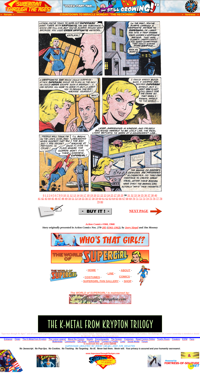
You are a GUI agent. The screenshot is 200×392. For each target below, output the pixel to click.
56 (86, 198)
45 (52, 198)
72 (140, 198)
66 (120, 198)
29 (122, 195)
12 (71, 195)
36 (145, 195)
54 (79, 198)
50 (69, 198)
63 (110, 198)
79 (98, 201)
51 (73, 198)
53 (76, 198)
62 (106, 198)
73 (144, 198)
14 (78, 195)
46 (56, 198)
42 (42, 198)
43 (46, 198)
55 (83, 198)
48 (63, 198)
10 (64, 195)
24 (108, 195)
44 (49, 198)
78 (160, 198)
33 (135, 195)
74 (147, 198)
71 (137, 198)
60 (100, 198)
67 (123, 198)
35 (142, 195)
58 (93, 198)
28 (118, 195)
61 (103, 198)
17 (84, 195)
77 (157, 198)
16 (81, 195)
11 (68, 195)
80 (101, 201)
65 (117, 198)
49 (66, 198)
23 (105, 195)
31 (128, 195)
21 (98, 195)
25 (111, 195)
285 (104, 227)
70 (133, 198)
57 (90, 198)
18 (88, 195)
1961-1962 (113, 227)
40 (155, 195)
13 (74, 195)
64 (113, 198)
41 (39, 198)
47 (59, 198)
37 (149, 195)
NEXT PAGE (138, 211)
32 (132, 195)
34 (138, 195)
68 (127, 198)
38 (152, 195)
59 (96, 198)
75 (150, 198)
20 (95, 195)
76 (154, 198)
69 (130, 198)
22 (101, 195)
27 (115, 195)
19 (91, 195)
